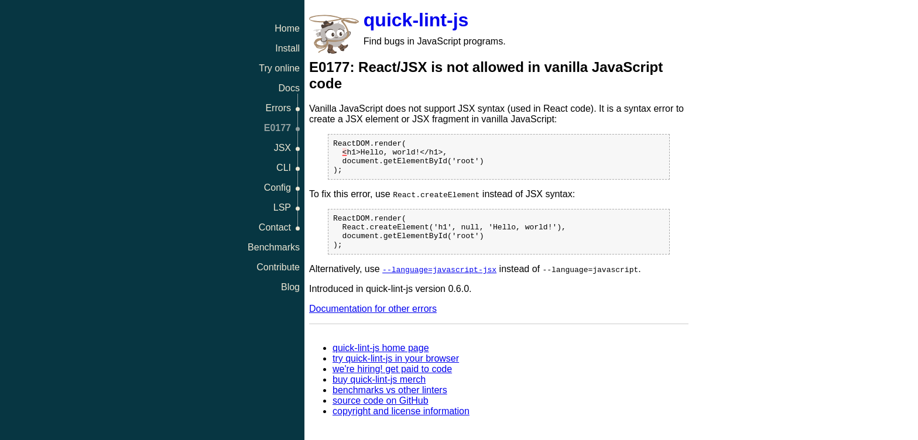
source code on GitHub (381, 415)
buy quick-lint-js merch (379, 393)
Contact (275, 227)
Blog (290, 287)
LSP (282, 207)
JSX (282, 148)
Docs (289, 88)
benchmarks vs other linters (390, 404)
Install (287, 48)
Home (287, 28)
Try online (279, 68)
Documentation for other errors (373, 323)
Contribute (278, 267)
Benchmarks (274, 247)
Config (277, 187)
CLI (283, 168)
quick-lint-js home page (381, 362)
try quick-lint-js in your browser (396, 372)
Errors (278, 108)
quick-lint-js (416, 19)
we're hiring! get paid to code (392, 383)
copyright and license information (401, 425)
